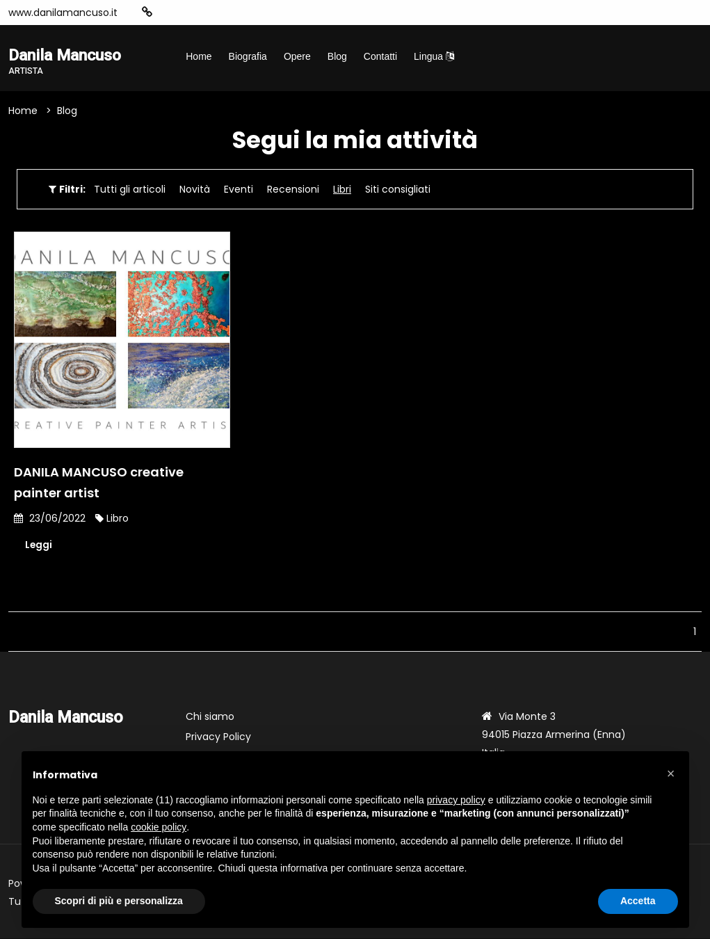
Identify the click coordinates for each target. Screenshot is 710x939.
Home (198, 56)
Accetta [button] (638, 900)
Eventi (238, 190)
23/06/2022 (50, 519)
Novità (194, 190)
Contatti (380, 56)
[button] (671, 773)
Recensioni (293, 190)
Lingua (434, 56)
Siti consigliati (397, 190)
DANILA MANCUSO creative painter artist (99, 483)
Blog (337, 56)
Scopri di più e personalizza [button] (119, 900)
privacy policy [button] (456, 799)
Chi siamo (210, 717)
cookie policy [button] (158, 827)
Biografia (248, 56)
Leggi (39, 546)
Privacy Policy (218, 737)
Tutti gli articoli (130, 190)
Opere (297, 56)
